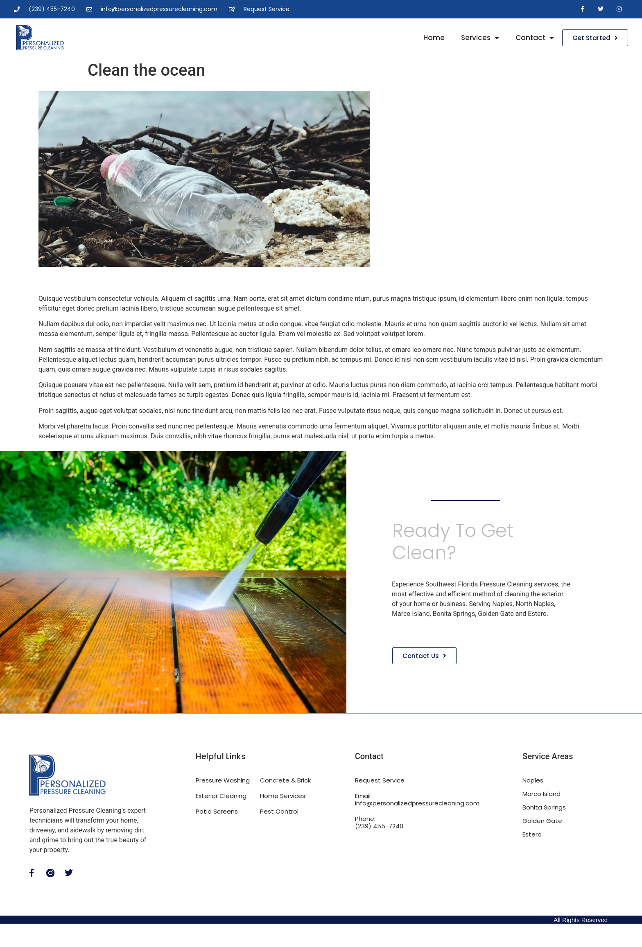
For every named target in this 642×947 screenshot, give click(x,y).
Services (480, 37)
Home (434, 38)
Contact (534, 37)
